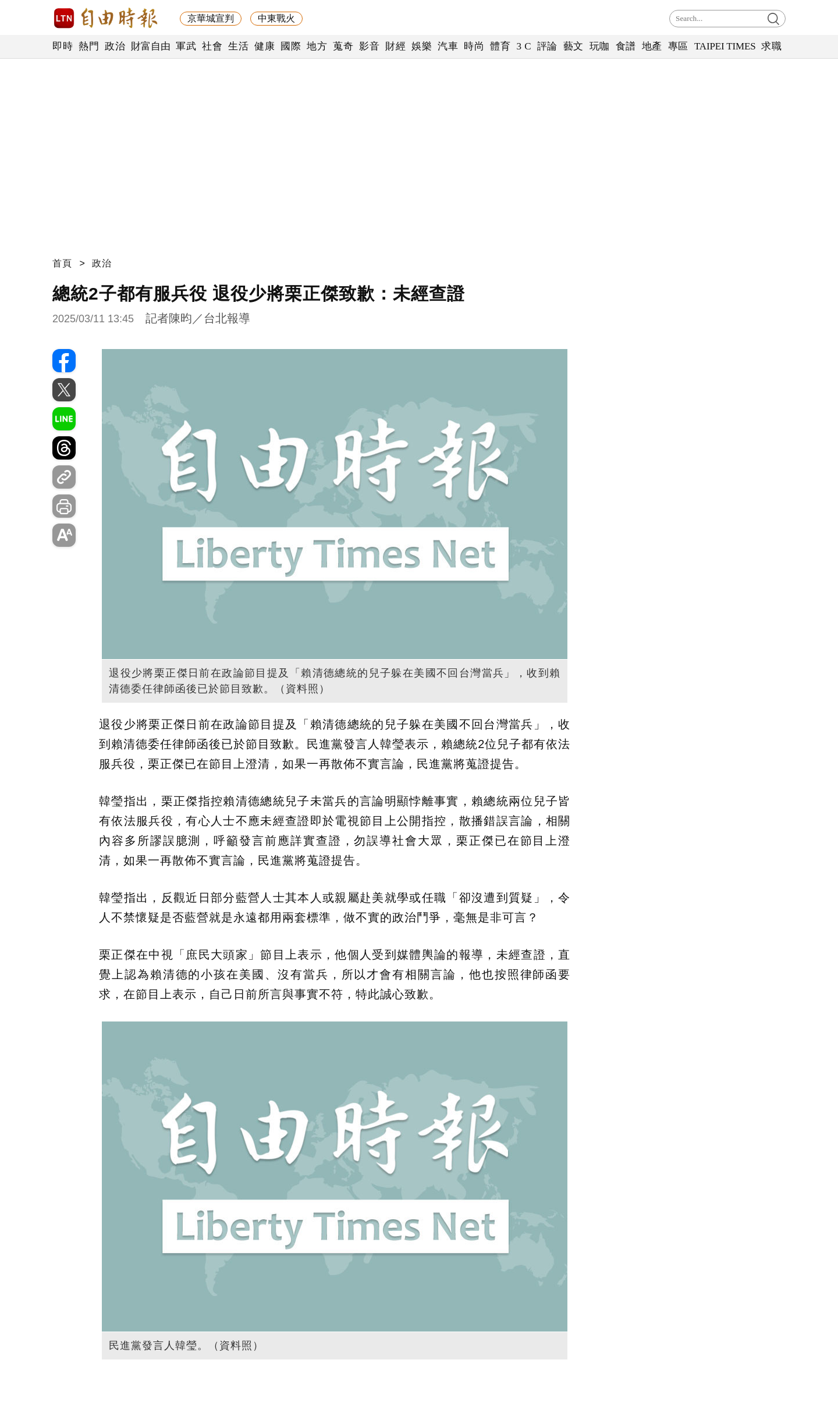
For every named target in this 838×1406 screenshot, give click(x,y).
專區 (678, 46)
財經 (395, 46)
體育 (500, 46)
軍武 (186, 46)
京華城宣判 (210, 18)
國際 (290, 46)
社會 (212, 46)
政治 (115, 46)
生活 (238, 46)
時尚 (474, 46)
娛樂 (421, 46)
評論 (547, 46)
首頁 (62, 263)
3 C (523, 46)
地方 (317, 46)
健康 (264, 46)
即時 (62, 46)
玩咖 (600, 46)
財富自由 (150, 46)
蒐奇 (343, 46)
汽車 (448, 46)
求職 (771, 46)
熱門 (89, 46)
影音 (369, 46)
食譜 (626, 46)
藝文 (573, 46)
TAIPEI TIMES (724, 46)
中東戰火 (276, 18)
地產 (652, 46)
